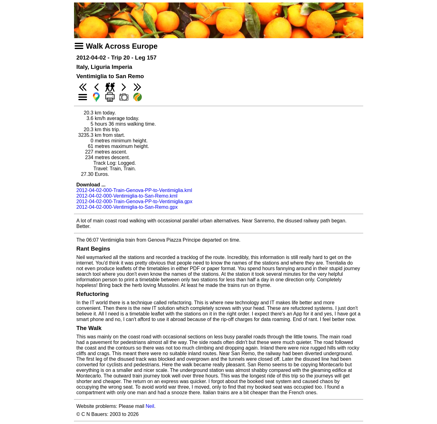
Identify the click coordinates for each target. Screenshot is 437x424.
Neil (150, 406)
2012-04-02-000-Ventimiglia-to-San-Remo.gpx (127, 207)
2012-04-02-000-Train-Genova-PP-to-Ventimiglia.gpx (134, 201)
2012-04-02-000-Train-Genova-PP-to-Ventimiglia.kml (134, 190)
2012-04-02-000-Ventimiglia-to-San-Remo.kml (126, 196)
